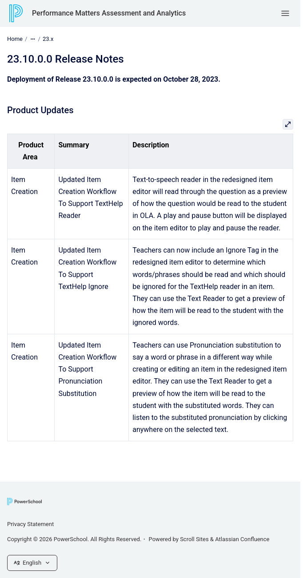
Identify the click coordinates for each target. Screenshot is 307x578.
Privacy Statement (30, 524)
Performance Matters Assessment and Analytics (109, 13)
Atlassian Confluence (242, 539)
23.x (48, 39)
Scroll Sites (194, 539)
